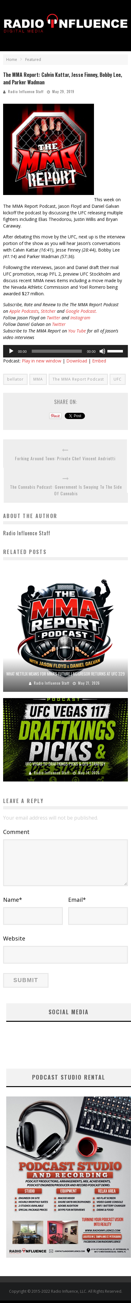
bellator (15, 379)
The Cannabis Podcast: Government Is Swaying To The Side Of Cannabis (66, 490)
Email (77, 899)
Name (12, 899)
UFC (118, 379)
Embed (99, 361)
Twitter (53, 318)
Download (76, 361)
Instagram (80, 318)
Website (14, 938)
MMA (38, 379)
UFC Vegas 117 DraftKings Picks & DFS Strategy (65, 764)
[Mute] (102, 351)
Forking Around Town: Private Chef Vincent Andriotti (65, 458)
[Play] (11, 351)
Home (11, 59)
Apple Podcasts (23, 311)
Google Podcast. (81, 311)
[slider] (57, 351)
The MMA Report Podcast (78, 379)
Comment (16, 832)
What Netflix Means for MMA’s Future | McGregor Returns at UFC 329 (65, 674)
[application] (65, 351)
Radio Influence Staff (26, 91)
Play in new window (41, 361)
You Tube (77, 331)
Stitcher (48, 311)
